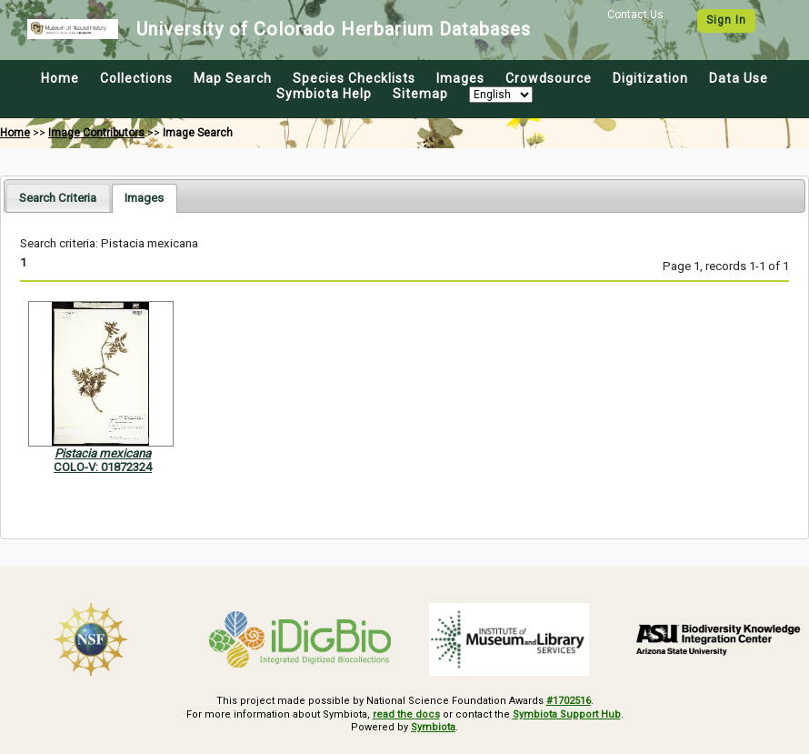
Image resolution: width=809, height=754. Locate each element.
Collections (136, 78)
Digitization (650, 78)
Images (460, 78)
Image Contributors (96, 132)
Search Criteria (57, 198)
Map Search (233, 78)
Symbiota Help (324, 93)
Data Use (738, 78)
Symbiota (433, 727)
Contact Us (635, 14)
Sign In (726, 20)
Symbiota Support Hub (567, 714)
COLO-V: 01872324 (103, 467)
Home (60, 78)
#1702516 (568, 701)
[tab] (57, 198)
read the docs (406, 714)
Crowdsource (548, 78)
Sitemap (420, 93)
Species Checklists (354, 78)
